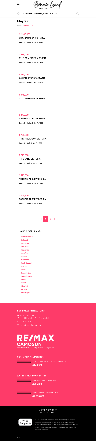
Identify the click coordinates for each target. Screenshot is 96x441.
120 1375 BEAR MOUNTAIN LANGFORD (49, 361)
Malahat (24, 257)
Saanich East (26, 273)
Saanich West (26, 276)
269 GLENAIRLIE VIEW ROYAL (45, 392)
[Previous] (41, 219)
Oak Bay (24, 266)
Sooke (23, 283)
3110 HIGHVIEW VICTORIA (32, 98)
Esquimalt (25, 243)
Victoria (24, 289)
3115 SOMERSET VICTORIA (32, 58)
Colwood (24, 240)
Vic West (24, 286)
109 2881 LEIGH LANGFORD (44, 380)
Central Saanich (27, 237)
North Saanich (26, 263)
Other (23, 270)
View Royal (25, 293)
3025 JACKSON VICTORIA (32, 38)
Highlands (25, 250)
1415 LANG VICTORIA (29, 159)
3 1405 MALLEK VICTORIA (32, 118)
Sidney (23, 280)
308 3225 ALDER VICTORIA (32, 199)
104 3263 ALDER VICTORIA (32, 179)
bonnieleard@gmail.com (31, 325)
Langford (24, 253)
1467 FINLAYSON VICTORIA (32, 138)
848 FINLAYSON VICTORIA (32, 78)
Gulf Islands (25, 247)
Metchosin (25, 260)
